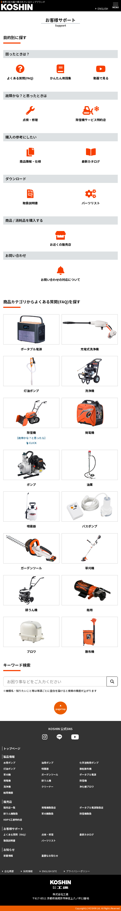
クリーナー (47, 786)
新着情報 (8, 855)
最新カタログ (91, 156)
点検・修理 (30, 114)
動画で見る (101, 72)
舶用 (90, 593)
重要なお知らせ (49, 855)
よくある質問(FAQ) (20, 72)
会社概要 (9, 871)
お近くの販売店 (60, 239)
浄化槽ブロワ (87, 786)
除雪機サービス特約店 (91, 114)
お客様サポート (13, 829)
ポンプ (31, 468)
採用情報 (28, 871)
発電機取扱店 (48, 807)
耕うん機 (31, 593)
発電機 (90, 416)
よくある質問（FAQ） (15, 834)
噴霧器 (31, 509)
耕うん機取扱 (10, 813)
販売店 (7, 802)
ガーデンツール (31, 551)
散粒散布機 (85, 768)
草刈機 (90, 551)
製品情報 (9, 757)
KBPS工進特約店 (12, 819)
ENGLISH (103, 8)
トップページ (11, 748)
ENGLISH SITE (49, 871)
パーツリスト (91, 197)
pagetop (61, 707)
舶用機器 (8, 792)
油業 (90, 468)
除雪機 (31, 416)
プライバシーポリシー (78, 871)
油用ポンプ (47, 762)
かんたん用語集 (61, 72)
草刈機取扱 (47, 813)
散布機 (90, 635)
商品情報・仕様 (30, 156)
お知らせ (9, 850)
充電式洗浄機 (90, 332)
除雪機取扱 (85, 813)
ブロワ (31, 635)
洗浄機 (90, 374)
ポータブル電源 (31, 332)
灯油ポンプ (31, 374)
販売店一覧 (9, 807)
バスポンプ (90, 509)
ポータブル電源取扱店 (91, 807)
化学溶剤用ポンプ (89, 762)
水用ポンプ (9, 762)
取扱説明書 (30, 197)
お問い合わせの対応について (60, 274)
